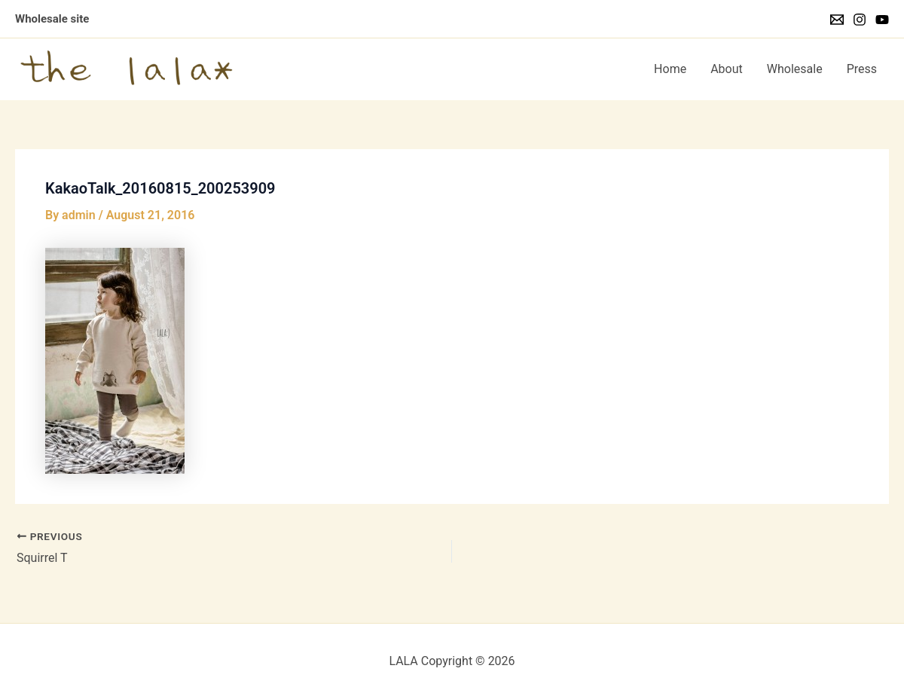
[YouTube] (882, 19)
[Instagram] (859, 19)
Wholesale (795, 69)
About (726, 69)
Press (862, 69)
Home (670, 69)
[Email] (837, 19)
